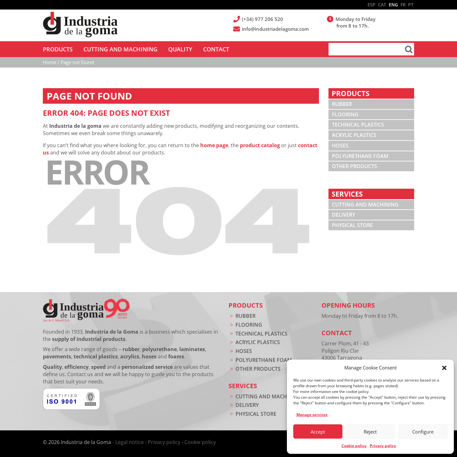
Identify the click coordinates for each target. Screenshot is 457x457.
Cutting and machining (365, 204)
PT (411, 5)
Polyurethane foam (360, 156)
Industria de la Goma (80, 24)
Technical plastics (358, 124)
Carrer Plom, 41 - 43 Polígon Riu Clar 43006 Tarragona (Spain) (345, 354)
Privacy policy (383, 445)
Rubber (342, 104)
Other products (354, 166)
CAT (382, 5)
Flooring (345, 114)
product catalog (260, 145)
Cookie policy (354, 445)
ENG (393, 5)
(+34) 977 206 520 (263, 19)
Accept (318, 431)
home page (214, 145)
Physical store (352, 225)
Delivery (343, 214)
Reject (370, 431)
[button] (444, 368)
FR (403, 5)
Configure (423, 431)
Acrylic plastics (354, 135)
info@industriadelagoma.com (276, 29)
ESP (371, 5)
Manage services (312, 414)
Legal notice (129, 442)
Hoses (340, 145)
